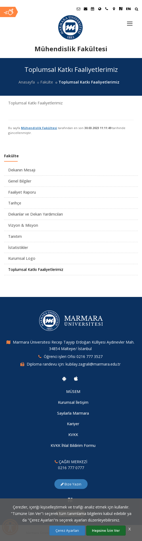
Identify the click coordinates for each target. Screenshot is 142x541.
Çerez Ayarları (67, 530)
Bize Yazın (71, 484)
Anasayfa (26, 82)
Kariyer (73, 423)
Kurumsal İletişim (73, 402)
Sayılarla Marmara (73, 413)
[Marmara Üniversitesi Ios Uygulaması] (76, 378)
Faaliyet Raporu (22, 192)
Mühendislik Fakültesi (39, 128)
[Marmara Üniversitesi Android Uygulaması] (64, 378)
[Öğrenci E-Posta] (78, 9)
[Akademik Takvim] (92, 9)
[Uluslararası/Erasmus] (99, 9)
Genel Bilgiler (19, 181)
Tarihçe (14, 203)
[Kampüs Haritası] (113, 9)
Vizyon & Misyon (23, 225)
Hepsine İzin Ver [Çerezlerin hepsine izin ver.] (106, 530)
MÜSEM (73, 391)
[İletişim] (106, 9)
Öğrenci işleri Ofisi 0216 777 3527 (73, 356)
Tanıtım (15, 236)
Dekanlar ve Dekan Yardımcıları (35, 214)
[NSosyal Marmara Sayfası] (121, 9)
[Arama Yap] (136, 9)
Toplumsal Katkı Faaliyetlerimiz (35, 269)
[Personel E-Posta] (85, 9)
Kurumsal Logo (21, 258)
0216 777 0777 (71, 467)
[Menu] (130, 21)
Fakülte (46, 82)
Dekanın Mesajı (21, 169)
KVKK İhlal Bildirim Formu (73, 445)
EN (128, 8)
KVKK (73, 434)
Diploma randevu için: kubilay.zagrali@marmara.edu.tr (74, 364)
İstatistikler (18, 247)
